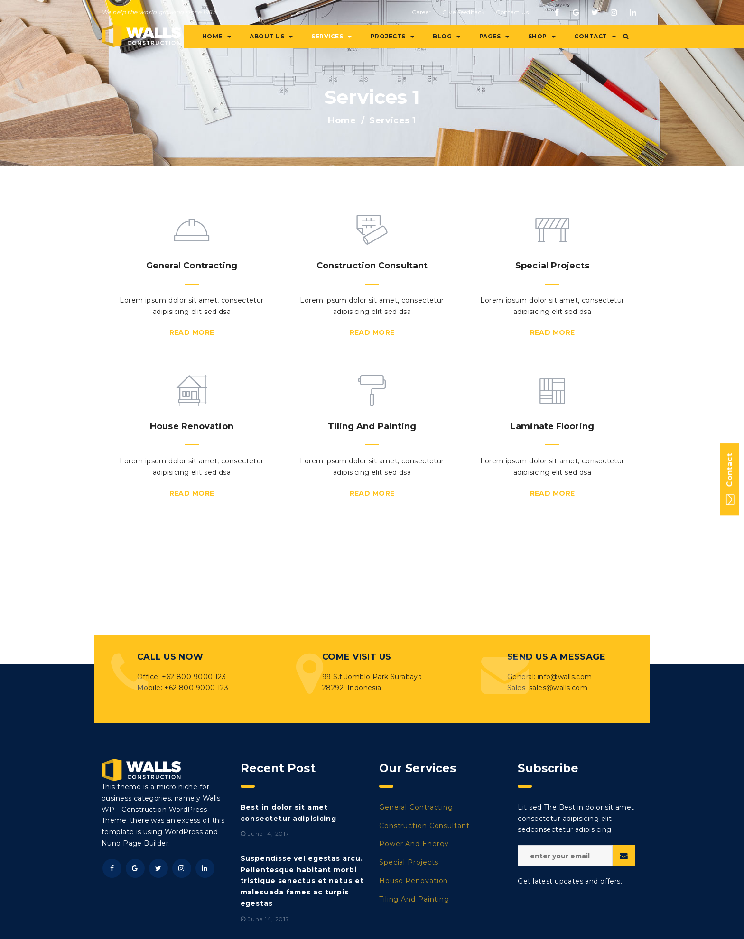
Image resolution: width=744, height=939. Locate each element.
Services (331, 36)
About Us (271, 36)
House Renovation (413, 880)
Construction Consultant (424, 825)
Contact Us (512, 12)
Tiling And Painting (414, 899)
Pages (494, 36)
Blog (446, 36)
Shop (542, 36)
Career (421, 12)
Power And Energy (414, 843)
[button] (625, 36)
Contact (595, 36)
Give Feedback (463, 12)
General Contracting (416, 807)
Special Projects (408, 862)
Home (216, 36)
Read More (191, 332)
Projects (392, 36)
